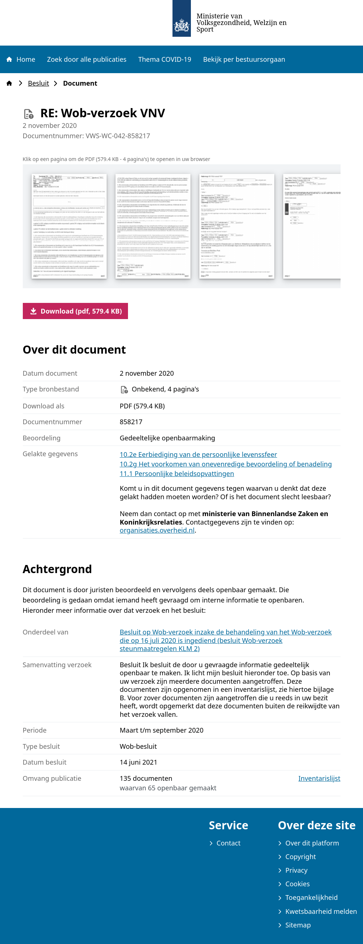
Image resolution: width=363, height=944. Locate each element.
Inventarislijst (320, 778)
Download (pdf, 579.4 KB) (75, 311)
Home (20, 59)
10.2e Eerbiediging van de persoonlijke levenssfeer (198, 454)
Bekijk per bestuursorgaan (244, 59)
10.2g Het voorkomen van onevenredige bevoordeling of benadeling (226, 464)
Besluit (40, 83)
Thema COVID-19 (164, 59)
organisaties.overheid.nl (157, 530)
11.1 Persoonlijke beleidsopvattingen (177, 473)
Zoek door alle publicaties (87, 59)
